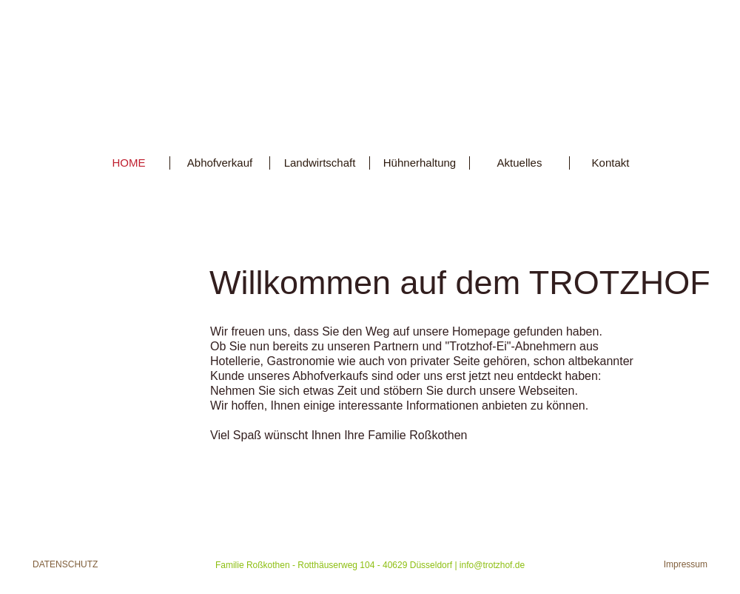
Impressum (685, 564)
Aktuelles (519, 162)
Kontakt (611, 162)
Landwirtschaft (320, 162)
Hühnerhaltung (419, 162)
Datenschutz (65, 564)
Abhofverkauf (219, 162)
